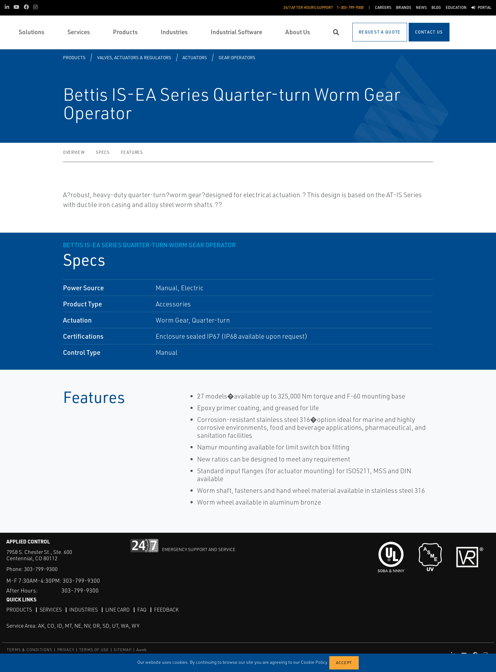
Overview (73, 152)
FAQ (141, 609)
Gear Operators (237, 57)
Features (132, 152)
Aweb (141, 649)
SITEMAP (122, 649)
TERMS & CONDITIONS (30, 649)
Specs (102, 152)
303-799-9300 (41, 569)
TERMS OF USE (94, 649)
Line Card (117, 609)
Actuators (195, 57)
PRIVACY (65, 649)
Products (74, 57)
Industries (83, 609)
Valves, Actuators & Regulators (134, 57)
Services (51, 609)
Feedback (166, 609)
